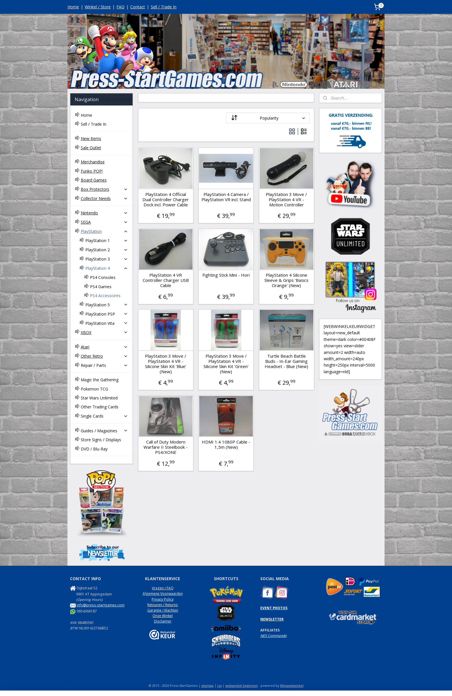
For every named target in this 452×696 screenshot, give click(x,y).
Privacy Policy (163, 599)
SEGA (104, 222)
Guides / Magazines (104, 430)
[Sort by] (267, 118)
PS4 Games (101, 286)
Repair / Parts (104, 365)
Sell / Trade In (163, 7)
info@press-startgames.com (101, 605)
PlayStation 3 (106, 259)
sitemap (207, 685)
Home (73, 7)
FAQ (120, 7)
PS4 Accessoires (105, 295)
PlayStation (104, 231)
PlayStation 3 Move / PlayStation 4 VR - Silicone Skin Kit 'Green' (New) (226, 363)
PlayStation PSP (106, 314)
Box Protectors (104, 189)
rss (219, 685)
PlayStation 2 (106, 249)
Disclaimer (163, 621)
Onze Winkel (162, 615)
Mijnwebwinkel (292, 685)
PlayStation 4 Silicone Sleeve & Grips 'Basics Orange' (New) (286, 280)
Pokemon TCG (94, 389)
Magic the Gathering (99, 379)
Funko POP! (92, 171)
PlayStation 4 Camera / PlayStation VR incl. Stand (226, 197)
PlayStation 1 (106, 240)
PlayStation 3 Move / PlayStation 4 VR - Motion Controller (286, 199)
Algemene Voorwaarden (163, 593)
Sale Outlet (91, 147)
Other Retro (104, 356)
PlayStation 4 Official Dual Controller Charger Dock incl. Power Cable (165, 199)
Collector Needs (104, 198)
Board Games (94, 180)
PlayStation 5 (106, 305)
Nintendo (104, 213)
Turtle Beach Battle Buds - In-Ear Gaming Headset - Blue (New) (286, 361)
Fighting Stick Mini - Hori (226, 275)
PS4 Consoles (103, 277)
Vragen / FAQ (163, 588)
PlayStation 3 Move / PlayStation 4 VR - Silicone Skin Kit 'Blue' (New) (165, 363)
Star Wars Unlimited (99, 398)
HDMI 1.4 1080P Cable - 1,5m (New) (226, 444)
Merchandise (93, 162)
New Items (91, 138)
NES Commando (273, 635)
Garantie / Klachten (162, 610)
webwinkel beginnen (241, 685)
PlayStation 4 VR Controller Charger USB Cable (165, 280)
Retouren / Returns (162, 604)
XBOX (104, 332)
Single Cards (104, 416)
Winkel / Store (98, 7)
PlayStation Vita (106, 323)
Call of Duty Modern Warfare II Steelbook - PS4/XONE (166, 447)
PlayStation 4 (106, 268)
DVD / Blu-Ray (94, 449)
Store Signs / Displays (101, 439)
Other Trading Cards (99, 407)
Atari (104, 347)
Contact (137, 7)
